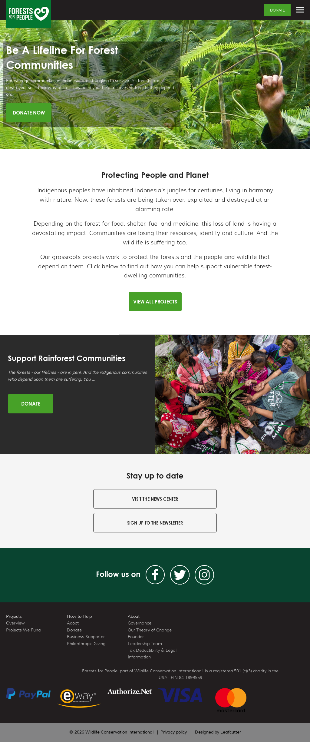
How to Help (79, 616)
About (134, 616)
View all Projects (155, 302)
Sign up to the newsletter (155, 522)
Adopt (73, 623)
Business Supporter (86, 636)
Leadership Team (145, 643)
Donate (277, 10)
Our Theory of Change (150, 630)
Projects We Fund (23, 630)
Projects (14, 616)
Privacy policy (173, 732)
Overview (15, 623)
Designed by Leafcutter (217, 732)
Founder (136, 636)
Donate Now (29, 113)
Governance (139, 623)
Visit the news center (155, 499)
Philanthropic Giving (86, 643)
